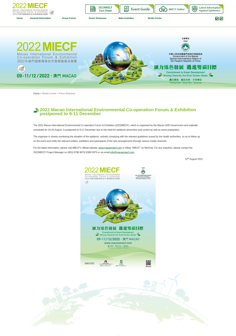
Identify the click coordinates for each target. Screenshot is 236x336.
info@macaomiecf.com (122, 152)
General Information (41, 18)
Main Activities (129, 18)
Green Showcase (99, 18)
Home (20, 18)
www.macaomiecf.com (110, 148)
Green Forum (72, 18)
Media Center (157, 18)
